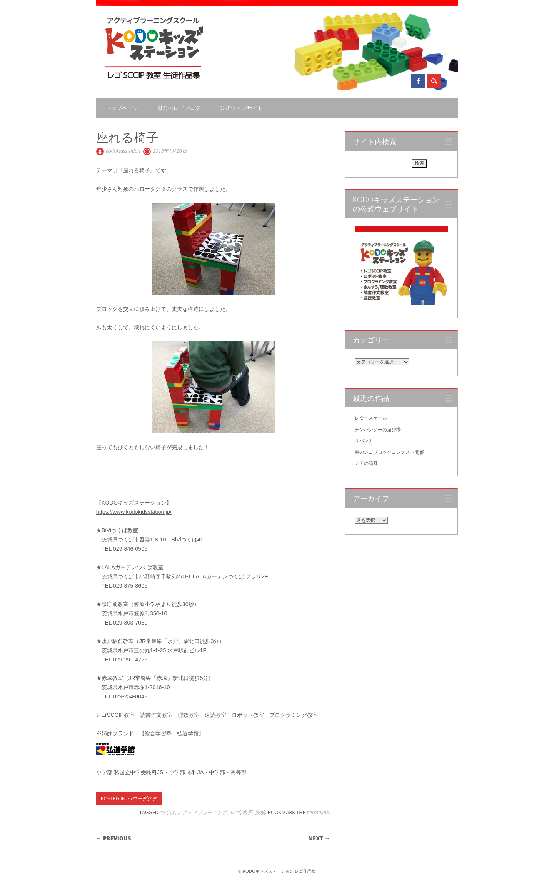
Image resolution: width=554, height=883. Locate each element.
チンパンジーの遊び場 (378, 429)
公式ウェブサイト (241, 108)
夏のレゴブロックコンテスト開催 (389, 452)
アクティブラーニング (202, 812)
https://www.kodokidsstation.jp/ (134, 512)
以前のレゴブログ (178, 108)
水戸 (247, 812)
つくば (167, 812)
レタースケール (371, 418)
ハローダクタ (142, 798)
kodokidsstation (123, 150)
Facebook (418, 81)
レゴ (235, 812)
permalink (318, 812)
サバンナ (364, 440)
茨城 (260, 812)
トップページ (122, 108)
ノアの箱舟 (366, 463)
